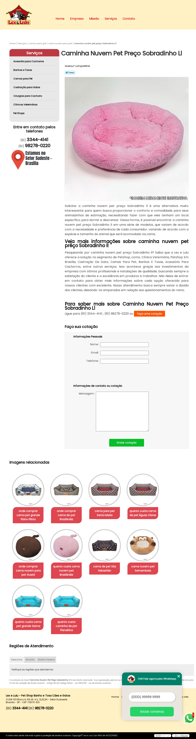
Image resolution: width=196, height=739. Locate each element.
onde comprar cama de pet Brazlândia (66, 515)
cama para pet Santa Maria (105, 513)
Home (60, 19)
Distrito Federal (46, 659)
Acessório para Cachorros (28, 61)
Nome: (119, 344)
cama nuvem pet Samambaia (143, 568)
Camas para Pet (23, 78)
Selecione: (17, 659)
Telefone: (117, 361)
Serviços (111, 19)
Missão (94, 19)
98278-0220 (37, 146)
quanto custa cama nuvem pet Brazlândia (66, 571)
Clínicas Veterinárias (25, 104)
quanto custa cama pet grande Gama (28, 624)
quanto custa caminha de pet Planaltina (66, 626)
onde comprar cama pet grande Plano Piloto (28, 515)
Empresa (76, 19)
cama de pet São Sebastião (104, 568)
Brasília (30, 659)
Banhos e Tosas (23, 70)
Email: (120, 353)
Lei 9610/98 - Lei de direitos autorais (93, 683)
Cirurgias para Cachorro (28, 96)
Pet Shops (19, 113)
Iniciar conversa (152, 711)
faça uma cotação (149, 314)
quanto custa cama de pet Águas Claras (143, 513)
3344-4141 (37, 140)
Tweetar (70, 72)
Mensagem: (114, 411)
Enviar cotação (127, 442)
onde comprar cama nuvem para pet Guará (28, 571)
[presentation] (97, 374)
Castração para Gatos (27, 87)
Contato (129, 19)
